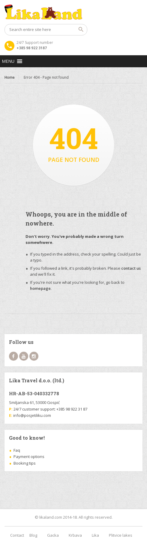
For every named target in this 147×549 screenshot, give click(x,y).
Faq (17, 450)
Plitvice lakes (120, 535)
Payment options (29, 456)
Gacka (53, 535)
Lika (95, 535)
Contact (17, 535)
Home (9, 77)
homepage (40, 288)
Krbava (75, 535)
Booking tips (25, 463)
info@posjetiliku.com (32, 415)
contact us (131, 268)
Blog (33, 535)
